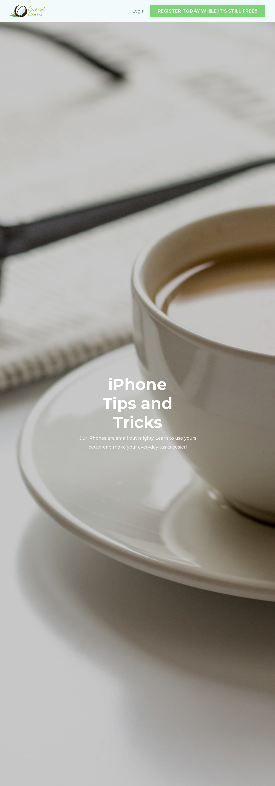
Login (138, 11)
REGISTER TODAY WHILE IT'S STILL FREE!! (207, 11)
